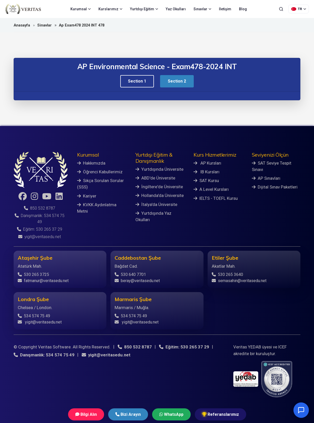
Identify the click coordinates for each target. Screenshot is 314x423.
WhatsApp (171, 414)
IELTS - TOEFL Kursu (215, 198)
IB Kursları (206, 171)
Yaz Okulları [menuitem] (176, 9)
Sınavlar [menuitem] (202, 9)
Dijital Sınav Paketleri (275, 187)
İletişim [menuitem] (225, 9)
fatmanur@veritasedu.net (43, 280)
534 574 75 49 (34, 315)
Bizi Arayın (128, 414)
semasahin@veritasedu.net (239, 280)
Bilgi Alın (86, 414)
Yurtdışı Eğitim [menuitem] (144, 9)
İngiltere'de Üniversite (159, 186)
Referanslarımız (220, 414)
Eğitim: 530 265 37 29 (39, 229)
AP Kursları (207, 163)
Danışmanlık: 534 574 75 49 (44, 354)
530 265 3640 (227, 274)
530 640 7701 (130, 274)
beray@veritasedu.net (137, 280)
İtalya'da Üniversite (156, 204)
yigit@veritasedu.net (39, 236)
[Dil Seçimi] (298, 9)
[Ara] (281, 9)
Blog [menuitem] (243, 9)
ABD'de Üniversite (155, 178)
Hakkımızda (91, 163)
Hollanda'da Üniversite (159, 195)
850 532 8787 (39, 208)
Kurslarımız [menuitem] (110, 9)
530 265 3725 (33, 274)
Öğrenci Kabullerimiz (100, 171)
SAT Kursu (206, 180)
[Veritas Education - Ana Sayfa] (23, 9)
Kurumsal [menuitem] (80, 9)
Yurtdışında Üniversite (159, 169)
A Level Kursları (211, 189)
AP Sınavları (266, 178)
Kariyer (86, 196)
